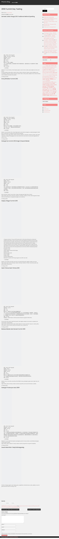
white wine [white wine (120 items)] (51, 85)
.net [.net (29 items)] (44, 66)
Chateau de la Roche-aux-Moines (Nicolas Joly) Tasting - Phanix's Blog (50, 51)
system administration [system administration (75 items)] (48, 81)
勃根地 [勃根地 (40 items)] (47, 89)
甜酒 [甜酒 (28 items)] (51, 92)
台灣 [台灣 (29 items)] (51, 89)
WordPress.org (47, 112)
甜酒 (17, 507)
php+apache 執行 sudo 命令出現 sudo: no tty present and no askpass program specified (50, 47)
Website (3, 531)
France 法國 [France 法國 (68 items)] (52, 72)
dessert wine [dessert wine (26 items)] (47, 71)
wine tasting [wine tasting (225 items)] (48, 87)
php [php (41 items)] (53, 76)
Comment (4, 515)
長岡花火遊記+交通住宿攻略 (49, 17)
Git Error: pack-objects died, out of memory (10, 509)
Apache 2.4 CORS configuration (34, 509)
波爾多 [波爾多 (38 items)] (48, 92)
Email (3, 528)
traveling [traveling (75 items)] (48, 83)
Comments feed (47, 110)
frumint (25, 505)
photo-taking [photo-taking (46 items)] (53, 75)
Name (3, 525)
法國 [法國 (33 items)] (44, 92)
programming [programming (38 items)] (53, 77)
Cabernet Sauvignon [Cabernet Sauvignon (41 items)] (49, 68)
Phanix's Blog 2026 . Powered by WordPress (10, 538)
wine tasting (6, 507)
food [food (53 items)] (52, 71)
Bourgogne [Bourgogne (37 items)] (52, 67)
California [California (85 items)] (47, 70)
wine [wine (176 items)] (46, 86)
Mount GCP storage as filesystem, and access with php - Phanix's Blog (50, 45)
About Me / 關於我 (15, 2)
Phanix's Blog (6, 2)
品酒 (12, 507)
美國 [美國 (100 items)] (49, 95)
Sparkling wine (34, 505)
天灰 (44, 35)
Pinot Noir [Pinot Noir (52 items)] (46, 77)
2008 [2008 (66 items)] (48, 66)
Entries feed (46, 109)
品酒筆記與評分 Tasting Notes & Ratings (9, 505)
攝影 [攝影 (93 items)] (49, 91)
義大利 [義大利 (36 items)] (55, 95)
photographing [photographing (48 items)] (47, 76)
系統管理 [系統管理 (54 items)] (49, 94)
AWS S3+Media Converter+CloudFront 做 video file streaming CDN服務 (50, 41)
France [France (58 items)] (45, 72)
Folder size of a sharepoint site (50, 27)
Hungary (29, 505)
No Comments (9, 12)
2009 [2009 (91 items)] (53, 66)
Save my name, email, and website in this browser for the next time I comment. (17, 535)
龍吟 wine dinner (53, 34)
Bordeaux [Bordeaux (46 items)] (46, 67)
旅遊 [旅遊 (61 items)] (55, 91)
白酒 (19, 507)
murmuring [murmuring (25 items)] (46, 75)
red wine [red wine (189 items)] (48, 79)
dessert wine (21, 505)
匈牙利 (10, 507)
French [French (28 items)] (44, 73)
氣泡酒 (14, 507)
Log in (45, 107)
